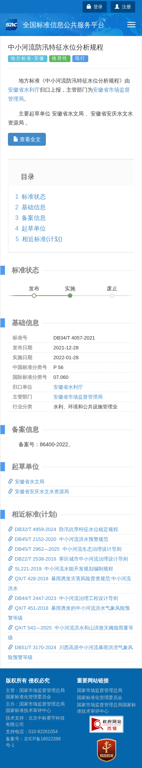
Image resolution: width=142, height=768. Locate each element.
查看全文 (27, 139)
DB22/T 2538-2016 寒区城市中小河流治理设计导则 (68, 559)
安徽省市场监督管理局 (78, 397)
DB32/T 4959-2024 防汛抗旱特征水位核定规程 (63, 529)
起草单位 (34, 228)
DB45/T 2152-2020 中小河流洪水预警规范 (58, 539)
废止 (112, 288)
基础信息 (34, 207)
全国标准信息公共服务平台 (55, 24)
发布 (34, 288)
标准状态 (34, 196)
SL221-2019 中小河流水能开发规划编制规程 (60, 569)
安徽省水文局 (26, 481)
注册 (123, 6)
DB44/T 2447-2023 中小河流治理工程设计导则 (63, 598)
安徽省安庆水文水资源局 (38, 491)
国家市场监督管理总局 (99, 690)
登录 (95, 6)
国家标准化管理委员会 (99, 697)
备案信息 (34, 218)
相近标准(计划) (42, 239)
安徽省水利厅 (24, 90)
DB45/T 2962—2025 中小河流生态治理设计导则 (65, 549)
